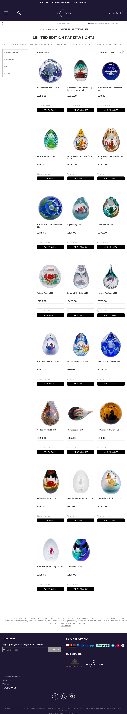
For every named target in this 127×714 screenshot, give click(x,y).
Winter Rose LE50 (45, 293)
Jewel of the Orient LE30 (78, 293)
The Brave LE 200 (75, 567)
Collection (9, 60)
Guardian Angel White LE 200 (80, 498)
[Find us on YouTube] (72, 696)
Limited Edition (11, 53)
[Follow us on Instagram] (63, 696)
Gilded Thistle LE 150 (46, 430)
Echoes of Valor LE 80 (47, 498)
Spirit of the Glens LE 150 (108, 361)
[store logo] (63, 13)
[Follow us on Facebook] (55, 696)
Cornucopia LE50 (75, 430)
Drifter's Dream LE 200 (77, 361)
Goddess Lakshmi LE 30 (48, 361)
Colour (7, 73)
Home (41, 29)
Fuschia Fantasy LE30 (107, 293)
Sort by (103, 52)
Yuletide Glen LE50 (105, 225)
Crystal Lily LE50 (74, 225)
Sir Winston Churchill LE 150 (110, 430)
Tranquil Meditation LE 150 (109, 498)
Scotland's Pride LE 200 (48, 88)
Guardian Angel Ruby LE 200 (50, 567)
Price (6, 66)
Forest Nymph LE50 (46, 156)
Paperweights (52, 29)
